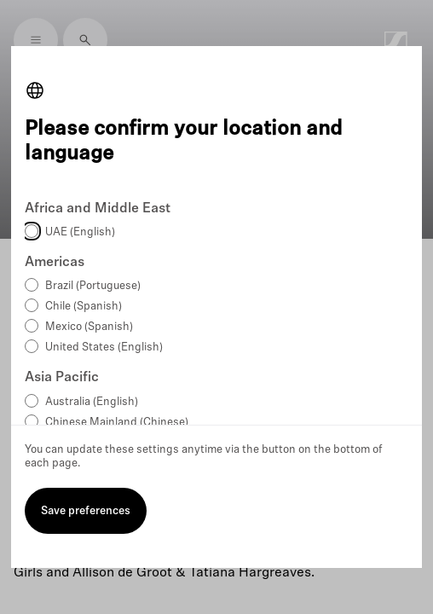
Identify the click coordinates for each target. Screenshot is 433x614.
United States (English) (104, 347)
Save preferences (85, 511)
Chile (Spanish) (83, 306)
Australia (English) (91, 402)
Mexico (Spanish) (89, 327)
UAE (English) (80, 232)
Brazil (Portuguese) (93, 286)
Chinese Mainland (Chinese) (116, 422)
